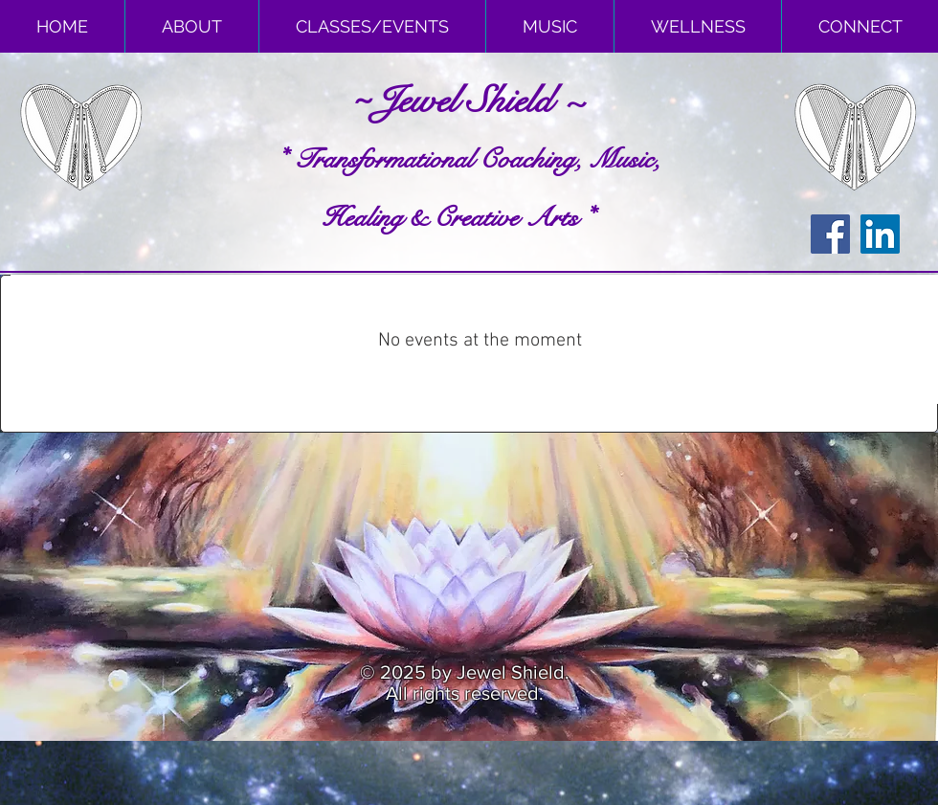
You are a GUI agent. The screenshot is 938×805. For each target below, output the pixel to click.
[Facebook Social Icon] (830, 234)
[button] (191, 26)
